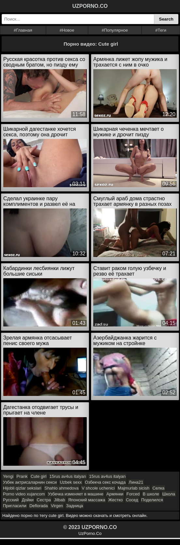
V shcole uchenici (98, 488)
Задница (74, 505)
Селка (158, 488)
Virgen (57, 505)
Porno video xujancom (24, 494)
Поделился (152, 499)
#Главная (23, 30)
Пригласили (14, 505)
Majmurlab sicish (133, 488)
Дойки (28, 499)
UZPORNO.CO (90, 6)
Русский (11, 499)
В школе (151, 494)
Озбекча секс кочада (105, 482)
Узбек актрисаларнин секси (30, 482)
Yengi (8, 476)
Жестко (115, 499)
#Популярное (115, 30)
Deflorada (38, 505)
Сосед (132, 499)
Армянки (114, 494)
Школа (168, 494)
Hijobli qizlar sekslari (22, 488)
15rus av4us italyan (68, 476)
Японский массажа (86, 499)
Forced (133, 494)
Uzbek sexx (71, 482)
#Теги (160, 30)
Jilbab (59, 499)
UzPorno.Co (90, 533)
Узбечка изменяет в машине (75, 494)
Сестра (44, 499)
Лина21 (136, 482)
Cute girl (38, 476)
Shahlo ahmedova (61, 488)
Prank (22, 476)
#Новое (67, 30)
